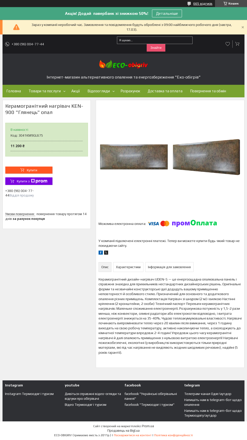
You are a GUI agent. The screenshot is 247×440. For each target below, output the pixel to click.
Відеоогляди (98, 91)
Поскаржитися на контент (132, 435)
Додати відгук (228, 44)
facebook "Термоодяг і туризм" (149, 405)
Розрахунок (130, 91)
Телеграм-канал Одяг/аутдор (207, 394)
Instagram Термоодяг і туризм (29, 394)
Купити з (32, 181)
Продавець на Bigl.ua (123, 430)
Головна (13, 91)
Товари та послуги (44, 91)
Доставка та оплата (165, 91)
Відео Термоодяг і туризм (85, 405)
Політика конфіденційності (173, 435)
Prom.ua (148, 426)
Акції (75, 91)
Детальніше (167, 13)
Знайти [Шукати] (156, 48)
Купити (32, 170)
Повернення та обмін (208, 91)
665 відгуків (202, 4)
